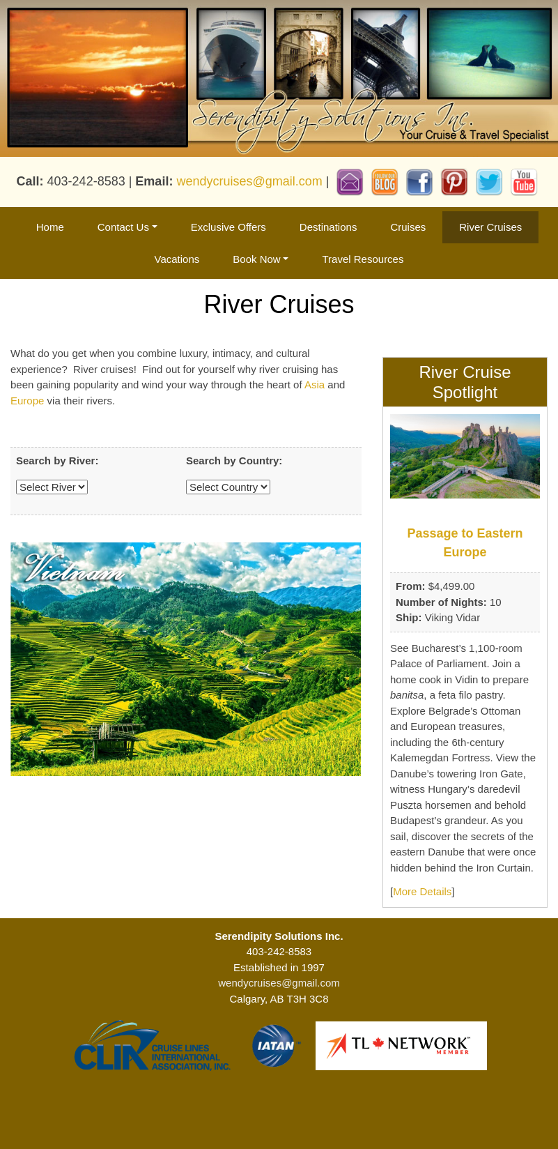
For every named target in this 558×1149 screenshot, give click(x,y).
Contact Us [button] (123, 227)
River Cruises (490, 227)
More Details (422, 891)
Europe (27, 400)
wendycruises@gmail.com (249, 181)
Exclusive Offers (228, 227)
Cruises (408, 227)
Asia (314, 384)
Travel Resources (362, 259)
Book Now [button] (256, 259)
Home (50, 227)
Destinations (328, 227)
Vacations (177, 259)
